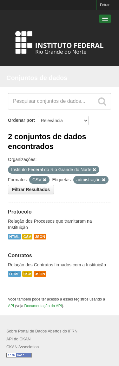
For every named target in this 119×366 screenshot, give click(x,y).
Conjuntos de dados (36, 77)
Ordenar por (21, 120)
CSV (27, 236)
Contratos (20, 255)
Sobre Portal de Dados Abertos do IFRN (41, 331)
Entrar (104, 5)
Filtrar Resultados (31, 189)
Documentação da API (43, 306)
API (11, 306)
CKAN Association (22, 347)
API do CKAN (18, 339)
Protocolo (20, 211)
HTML (14, 236)
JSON (40, 236)
